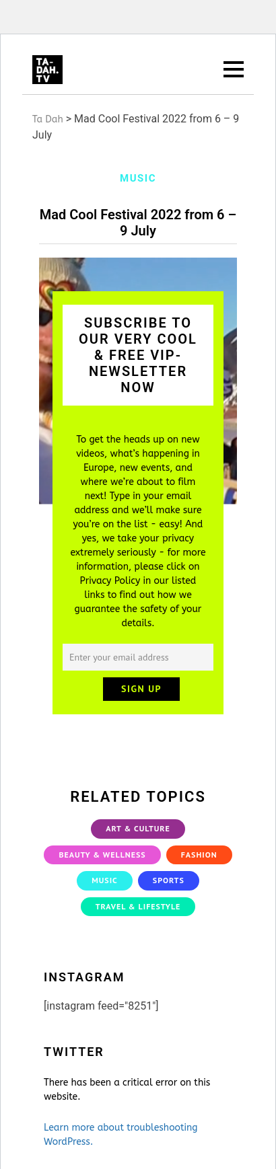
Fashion (199, 855)
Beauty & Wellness (102, 855)
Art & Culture (138, 828)
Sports (168, 880)
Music (105, 880)
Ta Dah (47, 119)
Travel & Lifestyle (138, 906)
